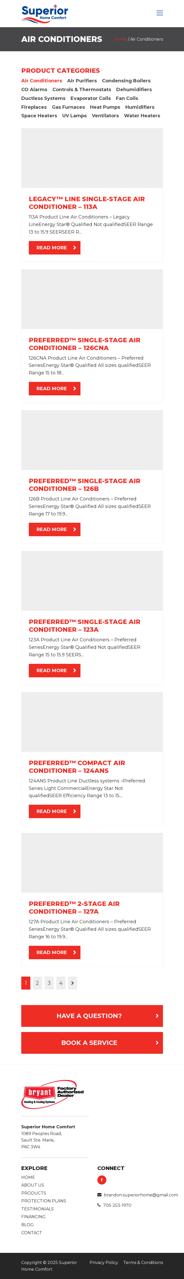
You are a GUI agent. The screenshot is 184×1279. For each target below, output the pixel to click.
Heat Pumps (105, 107)
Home (120, 39)
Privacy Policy (104, 1262)
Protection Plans (43, 1200)
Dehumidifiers (134, 89)
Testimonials (37, 1209)
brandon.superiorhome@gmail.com (137, 1195)
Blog (27, 1224)
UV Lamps (74, 116)
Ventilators (105, 116)
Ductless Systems (43, 98)
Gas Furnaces (68, 107)
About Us (32, 1185)
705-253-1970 (114, 1205)
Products (33, 1193)
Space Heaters (39, 116)
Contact (31, 1232)
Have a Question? (89, 1016)
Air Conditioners (41, 81)
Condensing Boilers (126, 81)
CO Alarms (34, 89)
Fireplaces (34, 107)
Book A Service (89, 1043)
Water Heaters (142, 116)
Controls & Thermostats (81, 89)
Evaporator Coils (91, 98)
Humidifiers (139, 107)
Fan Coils (127, 98)
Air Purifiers (82, 81)
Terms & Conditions (143, 1262)
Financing (33, 1216)
